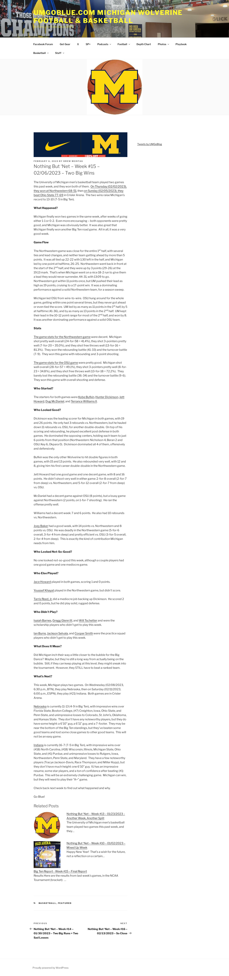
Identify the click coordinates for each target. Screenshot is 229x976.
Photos (164, 44)
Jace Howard (42, 582)
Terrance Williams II (84, 401)
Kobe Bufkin (86, 397)
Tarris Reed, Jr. (43, 599)
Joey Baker (41, 526)
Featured (65, 903)
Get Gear (65, 44)
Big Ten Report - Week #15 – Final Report (60, 871)
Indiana (38, 745)
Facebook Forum (43, 44)
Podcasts (104, 44)
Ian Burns (40, 633)
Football (124, 44)
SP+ (88, 44)
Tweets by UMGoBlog (149, 144)
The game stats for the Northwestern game (62, 337)
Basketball (41, 52)
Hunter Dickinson (106, 397)
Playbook (181, 44)
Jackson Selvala (57, 633)
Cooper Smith (84, 633)
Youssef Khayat (44, 590)
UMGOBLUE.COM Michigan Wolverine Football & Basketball (108, 17)
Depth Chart (144, 44)
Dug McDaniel (54, 401)
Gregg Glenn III (62, 620)
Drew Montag (73, 161)
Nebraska (40, 706)
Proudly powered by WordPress (51, 967)
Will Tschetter (88, 620)
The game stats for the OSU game (56, 362)
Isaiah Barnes (42, 620)
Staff (60, 52)
